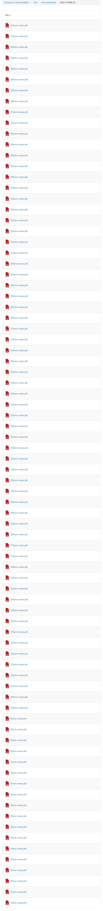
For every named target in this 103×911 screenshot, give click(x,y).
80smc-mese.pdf (18, 751)
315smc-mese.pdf (18, 242)
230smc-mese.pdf (18, 426)
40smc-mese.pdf (18, 838)
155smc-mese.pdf (18, 588)
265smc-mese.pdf (18, 350)
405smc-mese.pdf (18, 47)
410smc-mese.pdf (18, 36)
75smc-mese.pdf (18, 762)
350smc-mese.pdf (18, 166)
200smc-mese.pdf (18, 491)
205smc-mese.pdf (18, 480)
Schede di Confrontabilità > (17, 2)
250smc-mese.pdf (18, 383)
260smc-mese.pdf (18, 361)
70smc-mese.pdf (18, 773)
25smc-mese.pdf (18, 870)
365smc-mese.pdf (18, 134)
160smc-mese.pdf (18, 578)
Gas (35, 2)
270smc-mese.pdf (18, 339)
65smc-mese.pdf (18, 783)
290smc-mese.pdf (18, 296)
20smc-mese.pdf (18, 881)
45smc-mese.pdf (18, 827)
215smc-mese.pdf (18, 459)
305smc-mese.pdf (18, 264)
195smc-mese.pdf (18, 502)
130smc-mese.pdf (18, 643)
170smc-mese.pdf (18, 556)
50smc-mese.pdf (18, 816)
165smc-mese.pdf (18, 567)
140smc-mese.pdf (18, 621)
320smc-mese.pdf (18, 231)
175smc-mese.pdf (18, 545)
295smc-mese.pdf (18, 285)
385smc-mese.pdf (18, 90)
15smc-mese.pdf (18, 892)
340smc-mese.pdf (18, 188)
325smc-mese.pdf (18, 220)
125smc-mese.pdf (18, 654)
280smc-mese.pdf (18, 318)
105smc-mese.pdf (18, 697)
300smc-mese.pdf (18, 274)
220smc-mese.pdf (18, 448)
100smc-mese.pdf (18, 708)
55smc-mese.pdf (18, 805)
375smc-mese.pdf (18, 112)
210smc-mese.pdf (18, 469)
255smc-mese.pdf (18, 372)
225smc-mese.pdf (18, 437)
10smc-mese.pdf (18, 903)
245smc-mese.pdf (18, 394)
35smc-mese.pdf (18, 849)
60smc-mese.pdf (18, 794)
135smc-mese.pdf (18, 632)
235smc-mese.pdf (18, 415)
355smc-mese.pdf (18, 155)
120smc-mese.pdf (18, 664)
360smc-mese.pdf (18, 144)
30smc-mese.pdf (18, 859)
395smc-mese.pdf (18, 69)
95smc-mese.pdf (18, 719)
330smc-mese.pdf (18, 209)
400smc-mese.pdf (18, 58)
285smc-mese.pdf (18, 307)
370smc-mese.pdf (18, 123)
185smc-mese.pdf (18, 524)
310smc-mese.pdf (18, 253)
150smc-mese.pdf (18, 599)
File (8, 15)
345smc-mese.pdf (18, 177)
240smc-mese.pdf (18, 404)
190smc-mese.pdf (18, 513)
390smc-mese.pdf (18, 79)
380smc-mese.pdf (18, 101)
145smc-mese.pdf (18, 610)
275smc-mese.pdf (18, 329)
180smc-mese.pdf (18, 534)
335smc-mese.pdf (18, 199)
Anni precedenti (48, 2)
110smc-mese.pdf (18, 686)
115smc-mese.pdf (18, 675)
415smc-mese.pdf (18, 25)
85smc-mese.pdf (18, 740)
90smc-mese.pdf (18, 729)
